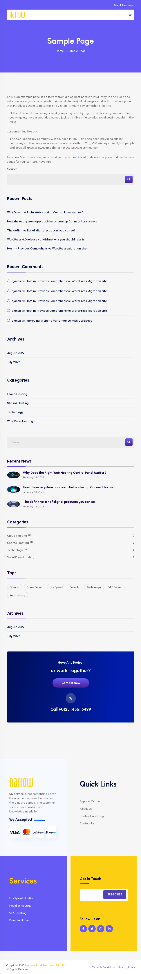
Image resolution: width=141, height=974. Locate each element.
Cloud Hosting (17, 394)
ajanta (16, 281)
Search (12, 169)
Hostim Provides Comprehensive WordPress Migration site (47, 248)
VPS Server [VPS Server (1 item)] (115, 587)
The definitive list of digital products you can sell (41, 230)
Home (59, 51)
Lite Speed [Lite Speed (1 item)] (56, 587)
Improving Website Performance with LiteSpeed (59, 320)
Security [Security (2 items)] (75, 587)
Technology (15, 412)
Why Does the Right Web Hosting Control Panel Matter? (45, 212)
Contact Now (71, 683)
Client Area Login (124, 5)
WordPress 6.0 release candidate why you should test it (45, 239)
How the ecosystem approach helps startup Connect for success (52, 221)
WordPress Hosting (20, 421)
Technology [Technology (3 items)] (94, 587)
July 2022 (13, 362)
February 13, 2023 (33, 477)
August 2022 (15, 353)
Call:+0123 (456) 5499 (70, 709)
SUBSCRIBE (115, 894)
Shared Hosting (18, 403)
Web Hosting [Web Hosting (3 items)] (17, 595)
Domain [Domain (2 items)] (14, 587)
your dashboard (75, 157)
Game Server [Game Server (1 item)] (35, 587)
